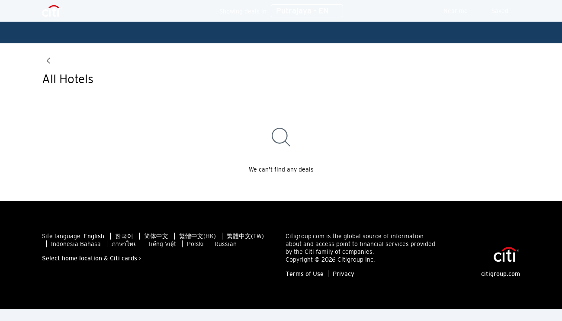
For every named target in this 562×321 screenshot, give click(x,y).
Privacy (343, 278)
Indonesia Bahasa (76, 248)
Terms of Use (305, 278)
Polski (195, 248)
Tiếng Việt (162, 248)
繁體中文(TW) (245, 240)
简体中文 (156, 240)
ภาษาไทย (124, 248)
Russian (226, 248)
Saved (505, 10)
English (93, 240)
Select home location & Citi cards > (91, 262)
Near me (461, 10)
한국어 (124, 240)
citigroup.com (500, 278)
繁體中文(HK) (197, 240)
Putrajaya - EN (307, 11)
